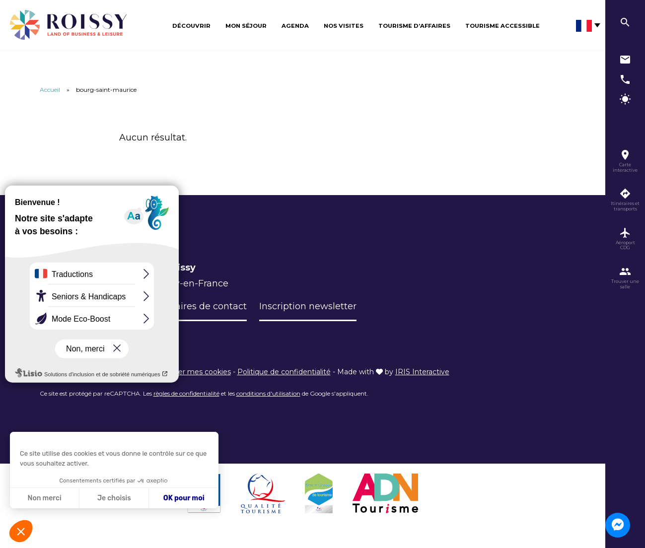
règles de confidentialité (186, 393)
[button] (21, 531)
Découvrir (191, 25)
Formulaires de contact (195, 306)
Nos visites (343, 25)
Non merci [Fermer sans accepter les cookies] (44, 498)
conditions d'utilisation (268, 393)
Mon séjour (246, 25)
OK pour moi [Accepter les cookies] (184, 498)
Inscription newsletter (308, 306)
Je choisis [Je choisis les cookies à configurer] (114, 498)
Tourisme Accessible (502, 25)
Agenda (295, 25)
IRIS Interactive (422, 371)
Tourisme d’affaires (414, 25)
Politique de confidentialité (284, 371)
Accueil (50, 89)
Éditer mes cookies (197, 371)
